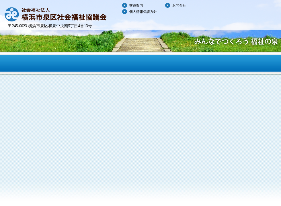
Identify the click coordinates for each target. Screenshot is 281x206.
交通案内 (136, 5)
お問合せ (179, 5)
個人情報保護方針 (143, 12)
